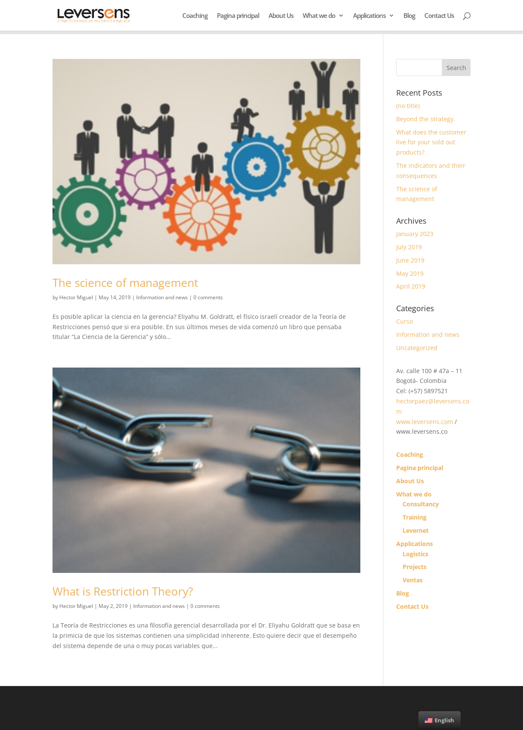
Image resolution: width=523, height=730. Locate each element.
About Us (281, 16)
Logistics (415, 554)
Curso (404, 321)
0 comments (208, 297)
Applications (369, 16)
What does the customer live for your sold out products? (431, 142)
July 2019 (409, 247)
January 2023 (414, 234)
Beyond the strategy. (425, 119)
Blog (409, 16)
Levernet (416, 530)
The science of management (125, 282)
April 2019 (410, 286)
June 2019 (410, 260)
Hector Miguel (76, 297)
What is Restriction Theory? (123, 591)
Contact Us (439, 16)
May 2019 (410, 273)
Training (415, 517)
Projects (415, 567)
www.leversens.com (424, 422)
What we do (319, 16)
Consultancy (421, 504)
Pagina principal (238, 16)
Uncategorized (417, 348)
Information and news (162, 297)
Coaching (194, 16)
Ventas (413, 580)
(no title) (408, 106)
